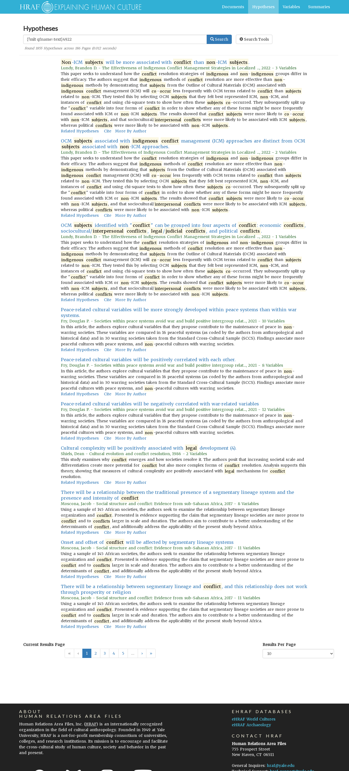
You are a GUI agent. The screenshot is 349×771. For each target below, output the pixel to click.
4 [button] (114, 653)
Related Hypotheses (80, 131)
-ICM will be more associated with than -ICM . (155, 62)
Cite (107, 131)
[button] (142, 653)
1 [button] (87, 653)
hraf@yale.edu (280, 765)
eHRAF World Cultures (253, 719)
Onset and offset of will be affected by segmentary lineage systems (147, 542)
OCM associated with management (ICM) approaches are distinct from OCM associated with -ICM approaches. (183, 144)
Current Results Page (44, 644)
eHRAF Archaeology (251, 724)
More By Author (130, 131)
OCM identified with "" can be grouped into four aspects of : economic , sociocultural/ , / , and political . (183, 228)
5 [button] (123, 653)
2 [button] (96, 653)
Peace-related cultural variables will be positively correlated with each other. (148, 359)
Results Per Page (279, 644)
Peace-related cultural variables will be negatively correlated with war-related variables (160, 404)
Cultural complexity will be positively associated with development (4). (149, 448)
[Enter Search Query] (115, 39)
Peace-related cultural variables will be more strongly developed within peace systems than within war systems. (179, 312)
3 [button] (105, 653)
